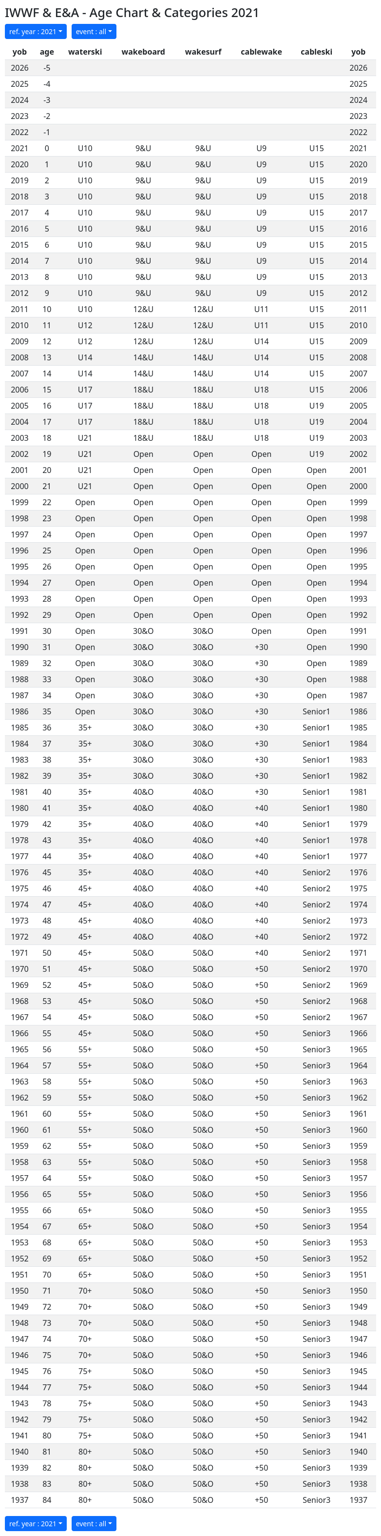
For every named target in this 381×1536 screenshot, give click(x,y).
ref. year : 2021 (33, 31)
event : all (91, 31)
